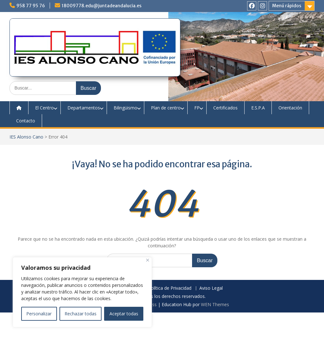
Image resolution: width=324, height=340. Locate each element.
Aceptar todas (123, 314)
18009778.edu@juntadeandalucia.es (101, 6)
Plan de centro (166, 108)
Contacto (25, 121)
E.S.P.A (258, 108)
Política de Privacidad (169, 288)
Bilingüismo (125, 108)
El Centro (44, 108)
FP (197, 108)
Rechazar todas (81, 314)
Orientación (290, 108)
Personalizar (39, 314)
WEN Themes (215, 304)
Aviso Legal (211, 288)
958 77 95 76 (30, 6)
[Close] (147, 260)
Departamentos (83, 108)
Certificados (225, 108)
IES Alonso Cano (26, 137)
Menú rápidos (286, 6)
